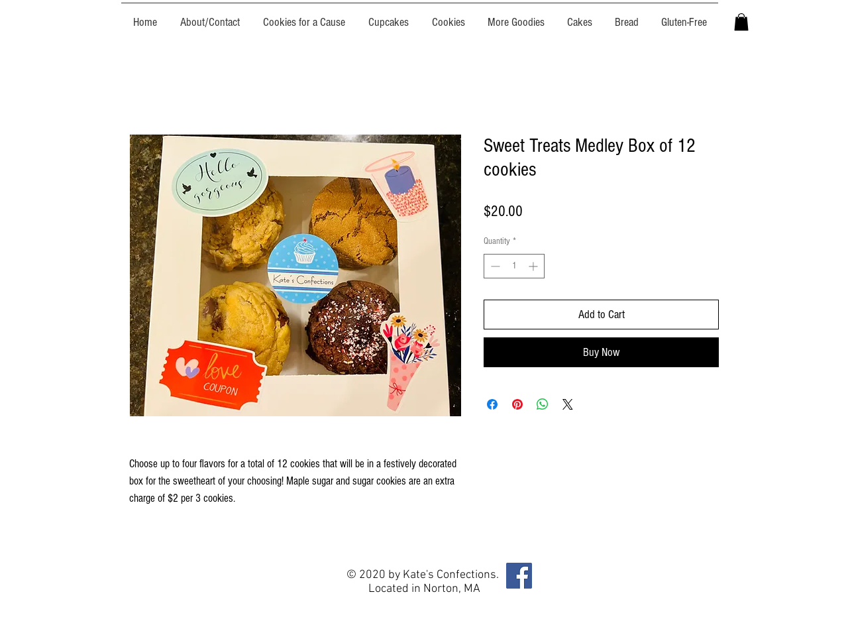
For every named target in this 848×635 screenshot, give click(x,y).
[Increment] (534, 266)
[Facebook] (519, 576)
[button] (741, 21)
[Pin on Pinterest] (517, 404)
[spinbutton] (514, 266)
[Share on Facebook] (492, 404)
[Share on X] (568, 404)
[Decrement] (494, 266)
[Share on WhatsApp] (543, 404)
